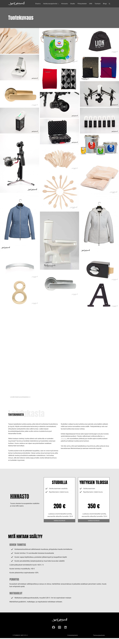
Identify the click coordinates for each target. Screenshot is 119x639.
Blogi (105, 4)
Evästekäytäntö (73, 636)
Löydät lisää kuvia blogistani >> (20, 397)
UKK (90, 4)
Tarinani (98, 4)
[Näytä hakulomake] (109, 3)
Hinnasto (64, 4)
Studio (72, 4)
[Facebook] (54, 628)
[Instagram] (59, 628)
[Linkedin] (65, 628)
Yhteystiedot (82, 4)
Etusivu (38, 4)
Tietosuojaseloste (99, 636)
